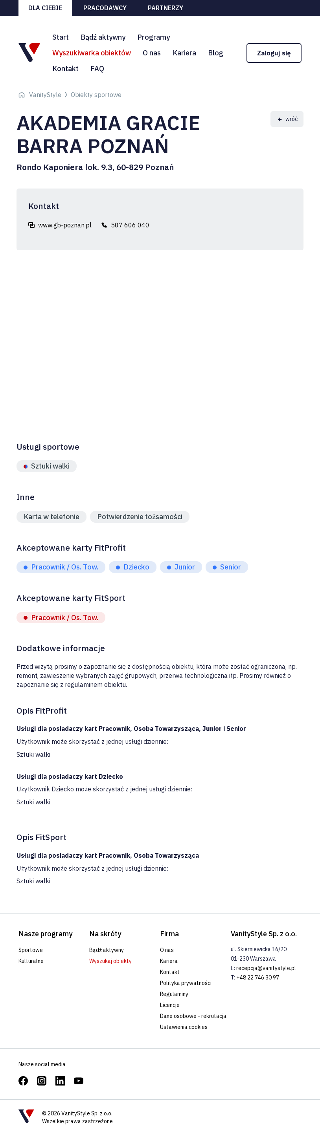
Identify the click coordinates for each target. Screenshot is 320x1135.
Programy (153, 37)
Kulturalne (31, 961)
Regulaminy (174, 994)
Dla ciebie (45, 8)
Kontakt (65, 68)
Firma (169, 933)
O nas (152, 52)
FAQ (97, 68)
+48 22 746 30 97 (257, 977)
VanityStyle (45, 95)
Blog (215, 52)
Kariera (184, 52)
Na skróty (105, 933)
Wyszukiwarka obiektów (91, 52)
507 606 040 (130, 225)
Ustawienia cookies (184, 1027)
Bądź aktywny (103, 37)
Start (60, 37)
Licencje (170, 1005)
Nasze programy (45, 933)
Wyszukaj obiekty (110, 961)
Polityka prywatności (185, 983)
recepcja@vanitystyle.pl (266, 968)
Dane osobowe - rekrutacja (193, 1016)
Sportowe (30, 950)
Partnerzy (165, 8)
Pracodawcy (105, 8)
